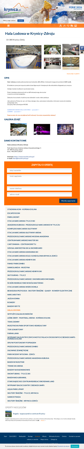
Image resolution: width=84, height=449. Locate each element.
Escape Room (13, 213)
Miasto (44, 436)
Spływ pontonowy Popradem (21, 343)
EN (78, 2)
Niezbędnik (22, 436)
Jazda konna (13, 298)
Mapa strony (44, 439)
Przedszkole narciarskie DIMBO (22, 346)
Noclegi (30, 436)
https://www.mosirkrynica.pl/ (24, 157)
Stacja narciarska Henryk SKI (21, 260)
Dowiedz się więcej (63, 446)
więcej (42, 420)
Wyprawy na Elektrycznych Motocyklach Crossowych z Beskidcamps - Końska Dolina (41, 338)
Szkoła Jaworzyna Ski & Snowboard (24, 248)
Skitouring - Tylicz (16, 275)
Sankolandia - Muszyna (18, 267)
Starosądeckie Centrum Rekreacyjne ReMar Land (30, 381)
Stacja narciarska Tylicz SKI (21, 221)
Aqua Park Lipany (15, 389)
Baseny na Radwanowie (18, 370)
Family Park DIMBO (16, 264)
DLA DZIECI (13, 436)
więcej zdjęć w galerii (73, 73)
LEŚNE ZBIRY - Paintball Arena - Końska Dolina (28, 318)
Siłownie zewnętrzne (17, 350)
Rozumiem (75, 446)
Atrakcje (37, 436)
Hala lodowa (13, 310)
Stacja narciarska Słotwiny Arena (24, 232)
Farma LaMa (13, 333)
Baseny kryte (13, 306)
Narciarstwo (14, 295)
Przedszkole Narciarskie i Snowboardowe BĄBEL (31, 279)
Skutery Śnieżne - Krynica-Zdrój (22, 401)
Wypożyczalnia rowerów (20, 314)
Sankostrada (14, 397)
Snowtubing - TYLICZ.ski (18, 374)
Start (5, 436)
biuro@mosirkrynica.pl (20, 158)
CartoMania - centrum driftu (21, 244)
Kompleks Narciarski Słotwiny (22, 229)
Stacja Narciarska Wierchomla (22, 287)
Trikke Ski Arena (15, 366)
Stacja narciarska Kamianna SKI (22, 252)
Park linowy (13, 217)
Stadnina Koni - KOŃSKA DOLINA (22, 209)
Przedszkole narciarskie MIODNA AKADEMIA (28, 236)
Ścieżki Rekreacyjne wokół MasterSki (25, 283)
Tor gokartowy (15, 329)
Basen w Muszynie (15, 362)
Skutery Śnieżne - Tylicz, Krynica (22, 393)
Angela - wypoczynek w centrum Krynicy (29, 413)
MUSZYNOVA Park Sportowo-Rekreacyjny (27, 326)
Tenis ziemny (13, 322)
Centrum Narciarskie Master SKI (22, 240)
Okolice (64, 436)
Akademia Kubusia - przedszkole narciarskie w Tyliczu (33, 225)
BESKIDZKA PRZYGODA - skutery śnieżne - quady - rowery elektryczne (39, 291)
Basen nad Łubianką (16, 377)
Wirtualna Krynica (54, 436)
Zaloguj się (54, 439)
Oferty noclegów (15, 407)
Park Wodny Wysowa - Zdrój (21, 354)
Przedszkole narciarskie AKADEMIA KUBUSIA (28, 358)
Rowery (11, 302)
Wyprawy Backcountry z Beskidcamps (25, 385)
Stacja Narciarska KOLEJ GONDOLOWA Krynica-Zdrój (32, 256)
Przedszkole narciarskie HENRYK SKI (24, 271)
